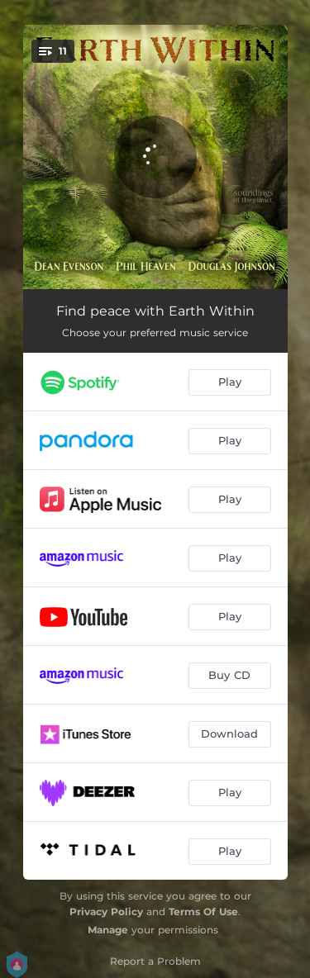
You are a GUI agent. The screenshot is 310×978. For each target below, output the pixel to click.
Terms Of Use (203, 911)
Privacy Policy (106, 911)
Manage (108, 929)
